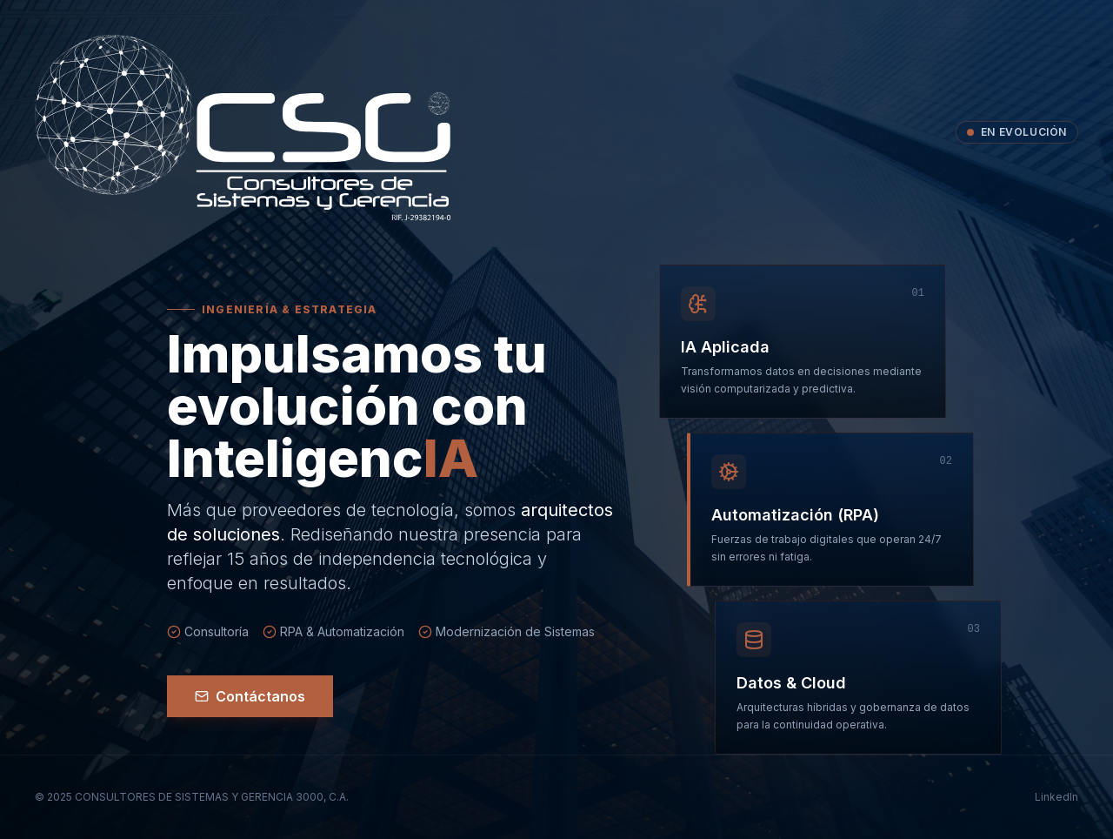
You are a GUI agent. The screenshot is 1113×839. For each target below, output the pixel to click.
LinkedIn (1056, 796)
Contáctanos (250, 696)
